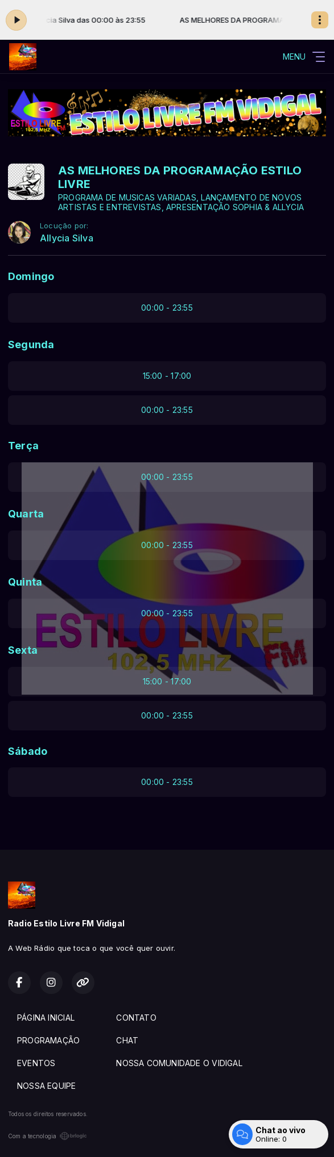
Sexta (23, 650)
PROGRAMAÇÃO (48, 1040)
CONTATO (136, 1017)
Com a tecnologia (47, 1136)
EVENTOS (36, 1063)
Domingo (31, 276)
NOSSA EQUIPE (46, 1086)
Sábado (27, 751)
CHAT (127, 1040)
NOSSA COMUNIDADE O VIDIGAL (179, 1063)
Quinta (25, 582)
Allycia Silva (66, 238)
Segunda (31, 344)
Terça (23, 446)
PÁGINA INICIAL (46, 1017)
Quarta (26, 514)
